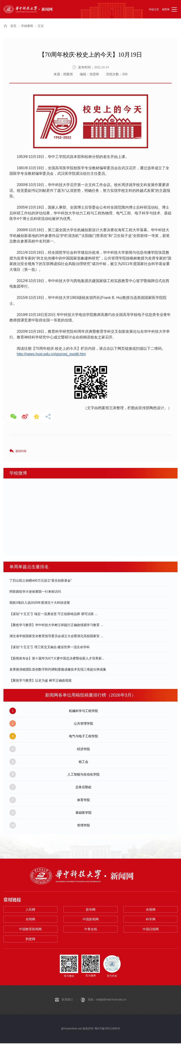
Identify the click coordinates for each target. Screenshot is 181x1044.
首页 (13, 26)
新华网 (90, 909)
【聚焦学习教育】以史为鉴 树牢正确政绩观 (40, 680)
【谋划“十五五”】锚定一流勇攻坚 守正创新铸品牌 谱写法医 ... (53, 613)
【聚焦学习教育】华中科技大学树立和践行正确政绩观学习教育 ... (56, 625)
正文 (43, 26)
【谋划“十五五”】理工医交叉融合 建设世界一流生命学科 (49, 647)
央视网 (150, 909)
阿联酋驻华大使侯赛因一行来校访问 (35, 591)
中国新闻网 (91, 920)
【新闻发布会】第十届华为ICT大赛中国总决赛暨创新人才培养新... (56, 658)
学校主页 (154, 9)
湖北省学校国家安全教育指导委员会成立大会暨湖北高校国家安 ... (56, 636)
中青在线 (90, 930)
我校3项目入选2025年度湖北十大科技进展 (39, 602)
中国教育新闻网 (30, 930)
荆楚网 (30, 940)
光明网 (30, 920)
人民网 (30, 909)
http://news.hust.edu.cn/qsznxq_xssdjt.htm (51, 354)
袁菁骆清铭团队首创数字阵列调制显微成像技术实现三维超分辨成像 (57, 669)
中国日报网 (151, 930)
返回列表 (20, 450)
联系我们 (67, 1000)
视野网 (166, 9)
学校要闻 (28, 26)
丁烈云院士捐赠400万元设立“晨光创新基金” (40, 580)
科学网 (150, 920)
